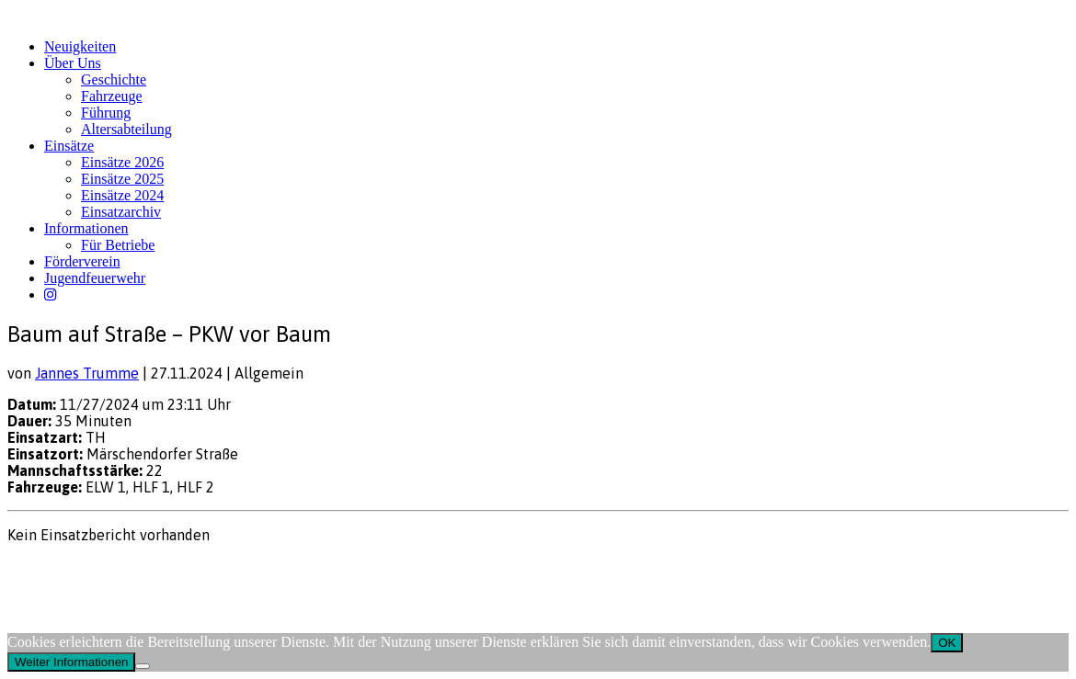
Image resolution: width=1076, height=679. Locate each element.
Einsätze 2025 (122, 179)
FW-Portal (176, 570)
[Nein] (142, 666)
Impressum (36, 570)
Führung (106, 112)
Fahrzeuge (112, 96)
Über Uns (72, 63)
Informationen (86, 228)
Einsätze (69, 145)
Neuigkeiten (80, 46)
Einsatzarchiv (121, 212)
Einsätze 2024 (122, 195)
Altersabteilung (126, 129)
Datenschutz (106, 570)
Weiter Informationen (71, 662)
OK (947, 643)
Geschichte (113, 79)
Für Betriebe (118, 245)
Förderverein (82, 261)
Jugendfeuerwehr (94, 278)
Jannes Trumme (87, 373)
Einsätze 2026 (122, 162)
